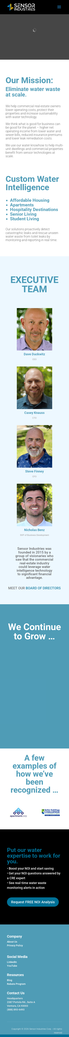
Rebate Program (16, 984)
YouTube (12, 965)
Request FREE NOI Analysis (33, 902)
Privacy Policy (15, 945)
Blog (9, 980)
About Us (12, 941)
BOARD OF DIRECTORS (43, 588)
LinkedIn (12, 962)
